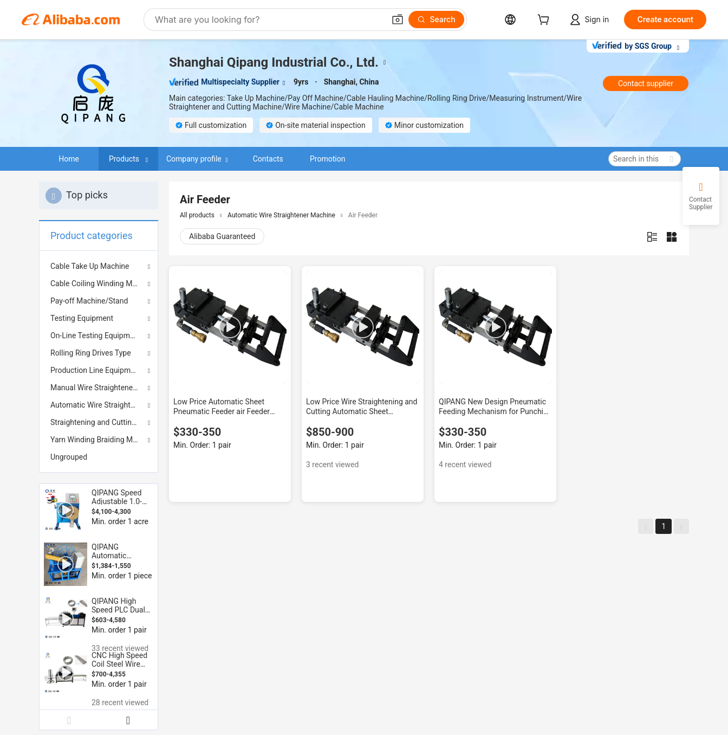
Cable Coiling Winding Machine (98, 283)
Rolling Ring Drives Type (90, 353)
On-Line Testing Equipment (95, 335)
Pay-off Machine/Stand (89, 300)
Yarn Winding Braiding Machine (98, 439)
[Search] (436, 19)
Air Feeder (363, 215)
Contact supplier (645, 83)
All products (197, 215)
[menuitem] (99, 457)
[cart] (545, 20)
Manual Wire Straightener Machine (98, 387)
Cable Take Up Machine (89, 266)
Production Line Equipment (95, 370)
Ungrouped (68, 457)
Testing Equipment (81, 318)
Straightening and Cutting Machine (98, 422)
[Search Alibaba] (268, 19)
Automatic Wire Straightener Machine (98, 405)
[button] (397, 19)
